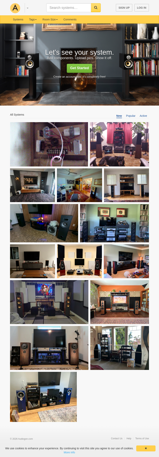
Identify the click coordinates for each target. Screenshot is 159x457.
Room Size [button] (50, 19)
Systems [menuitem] (18, 19)
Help (129, 438)
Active (143, 115)
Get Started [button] (79, 68)
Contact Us (116, 438)
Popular (130, 115)
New (119, 115)
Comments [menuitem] (70, 19)
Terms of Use (142, 438)
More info (69, 452)
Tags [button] (33, 19)
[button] (25, 7)
